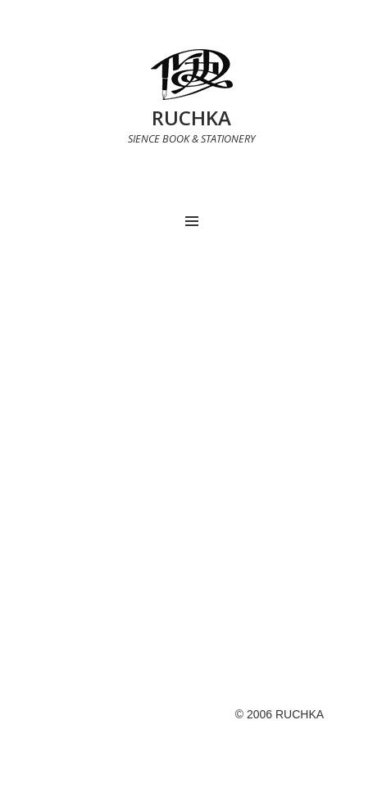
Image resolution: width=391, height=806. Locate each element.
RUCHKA (191, 117)
